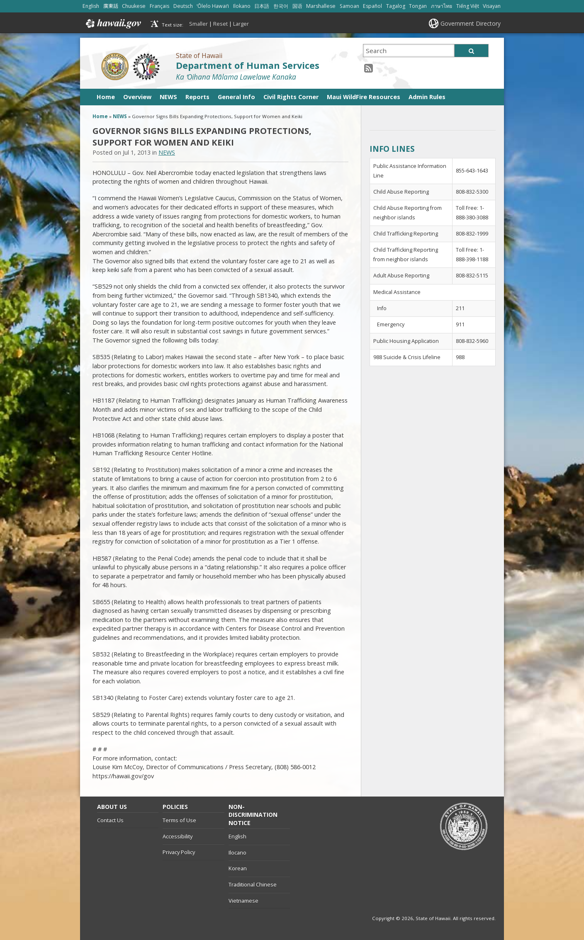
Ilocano (237, 852)
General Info (236, 97)
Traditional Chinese (253, 884)
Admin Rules (427, 97)
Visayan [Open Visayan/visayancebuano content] (492, 6)
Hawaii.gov (113, 23)
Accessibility (177, 836)
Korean (238, 868)
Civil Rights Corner (291, 97)
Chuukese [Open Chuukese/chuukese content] (134, 6)
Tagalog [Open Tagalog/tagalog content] (395, 6)
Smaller (198, 23)
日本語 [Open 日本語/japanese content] (261, 6)
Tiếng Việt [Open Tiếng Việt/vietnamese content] (467, 6)
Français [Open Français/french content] (159, 6)
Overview (137, 97)
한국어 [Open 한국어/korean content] (280, 6)
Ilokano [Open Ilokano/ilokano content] (242, 6)
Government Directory (470, 23)
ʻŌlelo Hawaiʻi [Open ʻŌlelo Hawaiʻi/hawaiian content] (213, 6)
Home (106, 97)
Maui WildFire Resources (363, 97)
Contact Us (110, 820)
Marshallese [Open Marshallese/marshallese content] (321, 6)
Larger (241, 23)
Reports (197, 97)
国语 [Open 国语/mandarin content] (297, 6)
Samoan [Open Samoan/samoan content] (349, 6)
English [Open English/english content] (91, 6)
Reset (220, 23)
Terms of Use (179, 820)
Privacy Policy (179, 852)
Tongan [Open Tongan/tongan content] (418, 6)
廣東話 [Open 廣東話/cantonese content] (110, 6)
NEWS (168, 97)
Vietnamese (243, 900)
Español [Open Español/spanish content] (372, 6)
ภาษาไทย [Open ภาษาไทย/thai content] (441, 6)
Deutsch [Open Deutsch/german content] (183, 6)
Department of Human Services (247, 65)
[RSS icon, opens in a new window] (368, 68)
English (237, 836)
